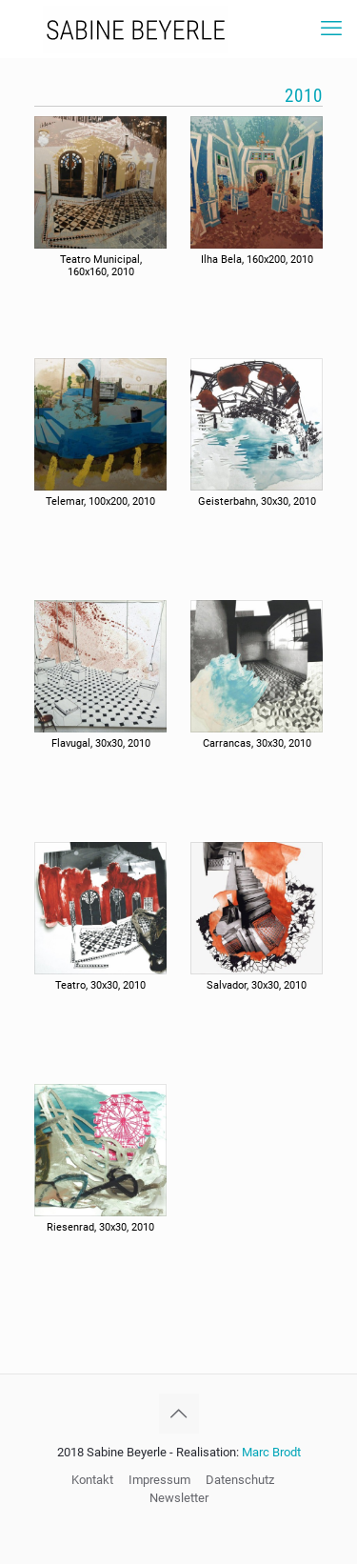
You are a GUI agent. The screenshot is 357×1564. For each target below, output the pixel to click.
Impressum (159, 1480)
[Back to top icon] (179, 1414)
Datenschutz (240, 1480)
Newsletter (178, 1498)
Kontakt (92, 1480)
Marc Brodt (271, 1452)
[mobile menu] (331, 28)
